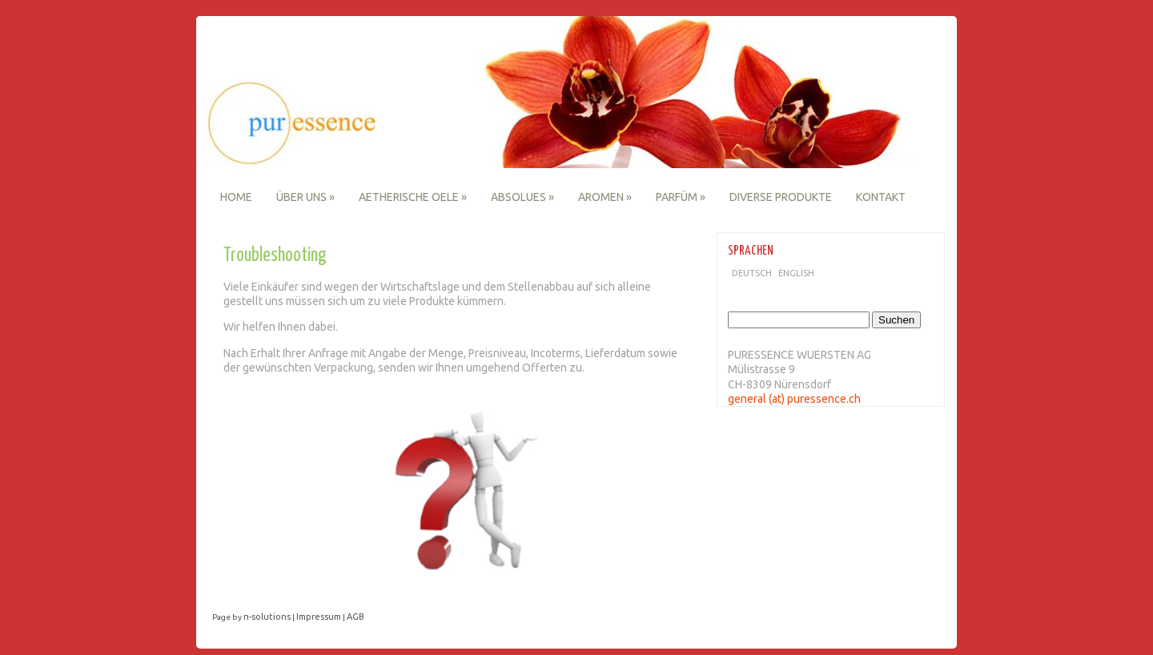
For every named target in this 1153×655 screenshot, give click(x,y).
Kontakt (881, 197)
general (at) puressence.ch (794, 398)
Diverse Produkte (780, 197)
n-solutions (267, 616)
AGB (355, 616)
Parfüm (680, 197)
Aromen (605, 197)
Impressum (318, 616)
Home (236, 197)
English (796, 273)
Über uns (305, 197)
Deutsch (752, 273)
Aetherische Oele (413, 197)
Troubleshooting (275, 256)
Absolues (522, 197)
